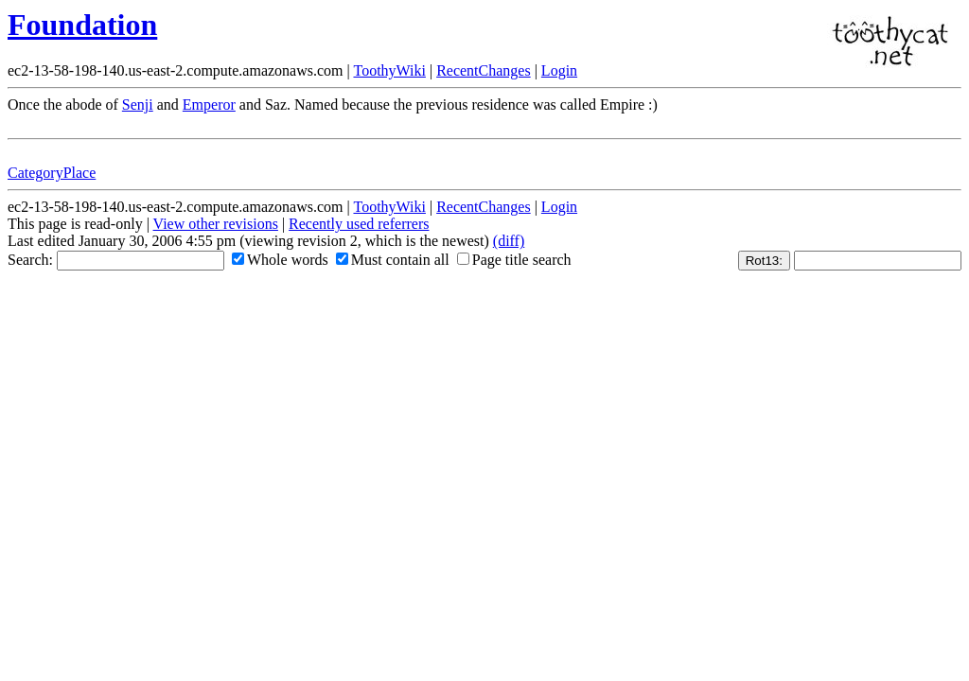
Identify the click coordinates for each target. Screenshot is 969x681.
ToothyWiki (389, 70)
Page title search (514, 260)
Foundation (82, 25)
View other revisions (215, 224)
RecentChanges (483, 70)
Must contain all (392, 260)
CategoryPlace (52, 173)
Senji (137, 104)
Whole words (280, 260)
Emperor (209, 104)
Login (559, 70)
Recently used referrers (359, 224)
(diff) (508, 241)
